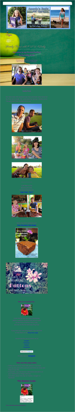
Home (8, 38)
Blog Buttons (10, 42)
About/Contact (10, 40)
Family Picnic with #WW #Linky (26, 47)
